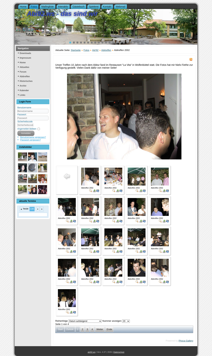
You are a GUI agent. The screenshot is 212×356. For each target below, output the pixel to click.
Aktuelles (24, 67)
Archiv (23, 86)
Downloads (25, 53)
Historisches (26, 81)
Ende (109, 329)
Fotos (34, 6)
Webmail (120, 6)
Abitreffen (25, 76)
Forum (23, 72)
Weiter (100, 329)
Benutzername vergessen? (33, 137)
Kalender (24, 90)
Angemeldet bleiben (26, 129)
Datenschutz (119, 352)
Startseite (76, 50)
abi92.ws (91, 352)
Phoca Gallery (186, 340)
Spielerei (93, 6)
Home (23, 6)
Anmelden (26, 133)
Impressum (25, 58)
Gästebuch (78, 6)
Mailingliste (47, 6)
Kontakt (107, 6)
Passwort (21, 114)
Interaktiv (63, 6)
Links (22, 95)
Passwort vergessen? (30, 140)
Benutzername (24, 107)
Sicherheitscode (25, 121)
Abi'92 (95, 50)
